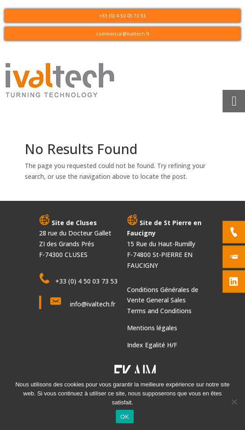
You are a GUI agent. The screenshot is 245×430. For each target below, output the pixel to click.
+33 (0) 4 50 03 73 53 (123, 16)
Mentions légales (152, 328)
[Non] (233, 401)
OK (124, 416)
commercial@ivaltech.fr (122, 34)
